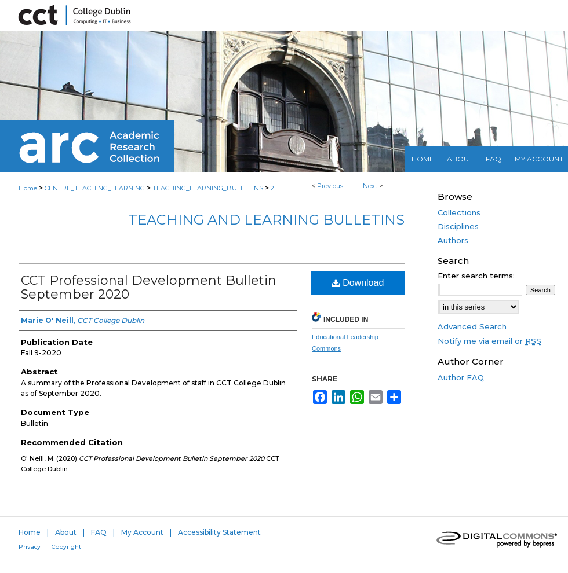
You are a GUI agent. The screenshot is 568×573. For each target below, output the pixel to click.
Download (358, 283)
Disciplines (458, 226)
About (66, 532)
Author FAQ (461, 377)
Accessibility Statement (219, 532)
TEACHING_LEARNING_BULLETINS (207, 188)
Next (370, 186)
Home (28, 188)
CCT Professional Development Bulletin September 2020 (148, 287)
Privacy (30, 546)
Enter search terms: (476, 275)
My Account (142, 532)
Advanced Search (472, 326)
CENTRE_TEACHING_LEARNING (95, 188)
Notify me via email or (489, 341)
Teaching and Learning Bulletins (266, 219)
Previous (330, 186)
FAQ (99, 532)
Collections (459, 212)
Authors (453, 240)
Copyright (66, 546)
